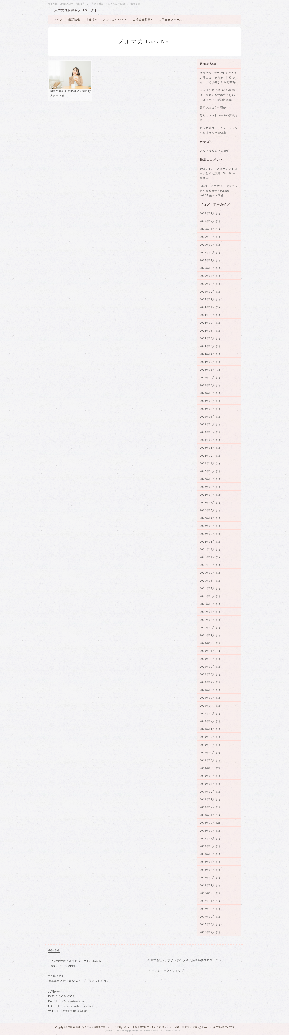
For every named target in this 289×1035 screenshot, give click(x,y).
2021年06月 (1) (210, 596)
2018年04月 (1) (210, 861)
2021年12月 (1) (210, 549)
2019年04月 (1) (210, 784)
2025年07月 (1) (210, 260)
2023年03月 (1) (210, 432)
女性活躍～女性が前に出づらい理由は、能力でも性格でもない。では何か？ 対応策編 (219, 78)
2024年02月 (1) (210, 361)
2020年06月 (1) (210, 690)
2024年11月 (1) (210, 307)
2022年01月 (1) (210, 541)
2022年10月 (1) (210, 471)
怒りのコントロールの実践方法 (219, 118)
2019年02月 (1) (210, 791)
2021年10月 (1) (210, 565)
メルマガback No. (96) (215, 150)
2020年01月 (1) (210, 729)
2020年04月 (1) (210, 705)
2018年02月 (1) (210, 877)
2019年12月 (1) (210, 736)
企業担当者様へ (143, 19)
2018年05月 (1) (210, 854)
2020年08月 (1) (210, 674)
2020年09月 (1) (210, 666)
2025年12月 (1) (210, 221)
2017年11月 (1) (210, 901)
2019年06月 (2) (210, 768)
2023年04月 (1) (210, 424)
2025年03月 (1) (210, 283)
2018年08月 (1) (210, 830)
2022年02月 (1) (210, 533)
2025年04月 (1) (210, 275)
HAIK (181, 1030)
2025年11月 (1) (210, 229)
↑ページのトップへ (159, 970)
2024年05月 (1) (210, 346)
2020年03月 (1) (210, 713)
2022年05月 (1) (210, 510)
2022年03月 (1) (210, 526)
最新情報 (74, 19)
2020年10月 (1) (210, 658)
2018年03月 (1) (210, 869)
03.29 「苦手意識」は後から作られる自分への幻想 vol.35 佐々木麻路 (218, 191)
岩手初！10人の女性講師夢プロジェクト (93, 1027)
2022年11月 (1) (210, 463)
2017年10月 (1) (210, 909)
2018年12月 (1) (210, 807)
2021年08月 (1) (210, 580)
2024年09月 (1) (210, 322)
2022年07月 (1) (210, 494)
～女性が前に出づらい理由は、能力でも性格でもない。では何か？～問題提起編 (219, 95)
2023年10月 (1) (210, 377)
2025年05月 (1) (210, 268)
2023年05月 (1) (210, 416)
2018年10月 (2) (210, 822)
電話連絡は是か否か (213, 107)
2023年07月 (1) (210, 401)
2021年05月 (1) (210, 604)
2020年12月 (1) (210, 643)
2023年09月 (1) (210, 385)
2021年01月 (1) (210, 635)
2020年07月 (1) (210, 682)
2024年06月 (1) (210, 338)
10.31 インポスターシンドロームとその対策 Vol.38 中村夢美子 (218, 173)
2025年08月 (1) (210, 252)
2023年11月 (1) (210, 369)
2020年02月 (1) (210, 721)
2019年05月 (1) (210, 776)
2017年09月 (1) (210, 916)
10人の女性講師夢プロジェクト (74, 10)
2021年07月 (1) (210, 588)
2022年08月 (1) (210, 486)
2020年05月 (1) (210, 697)
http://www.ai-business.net (75, 1006)
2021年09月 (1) (210, 572)
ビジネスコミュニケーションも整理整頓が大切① (219, 130)
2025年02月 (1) (210, 291)
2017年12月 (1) (210, 893)
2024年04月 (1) (210, 354)
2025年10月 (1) (210, 236)
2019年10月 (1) (210, 744)
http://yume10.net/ (75, 1010)
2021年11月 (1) (210, 557)
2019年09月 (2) (210, 752)
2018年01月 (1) (210, 885)
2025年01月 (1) (210, 299)
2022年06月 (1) (210, 502)
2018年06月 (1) (210, 846)
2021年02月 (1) (210, 627)
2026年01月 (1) (210, 213)
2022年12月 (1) (210, 455)
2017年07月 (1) (210, 932)
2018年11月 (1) (210, 815)
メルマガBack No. (115, 19)
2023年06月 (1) (210, 408)
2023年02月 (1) (210, 440)
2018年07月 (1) (210, 838)
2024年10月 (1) (210, 315)
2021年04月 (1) (210, 611)
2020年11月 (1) (210, 651)
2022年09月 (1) (210, 479)
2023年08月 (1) (210, 393)
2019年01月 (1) (210, 799)
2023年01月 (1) (210, 447)
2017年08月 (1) (210, 924)
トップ (58, 19)
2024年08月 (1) (210, 330)
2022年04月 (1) (210, 518)
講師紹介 (91, 19)
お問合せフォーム (170, 19)
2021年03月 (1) (210, 619)
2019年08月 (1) (210, 760)
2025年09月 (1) (210, 244)
